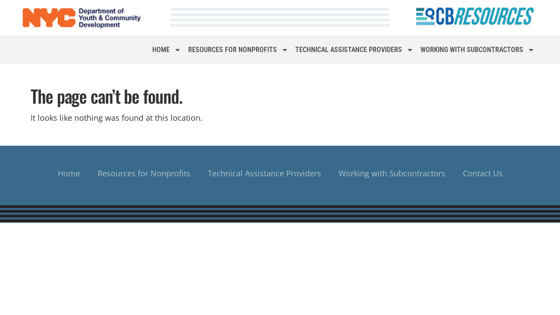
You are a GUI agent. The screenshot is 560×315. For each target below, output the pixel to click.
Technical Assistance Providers (354, 50)
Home (166, 50)
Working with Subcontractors (477, 50)
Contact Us (483, 173)
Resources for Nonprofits (238, 50)
